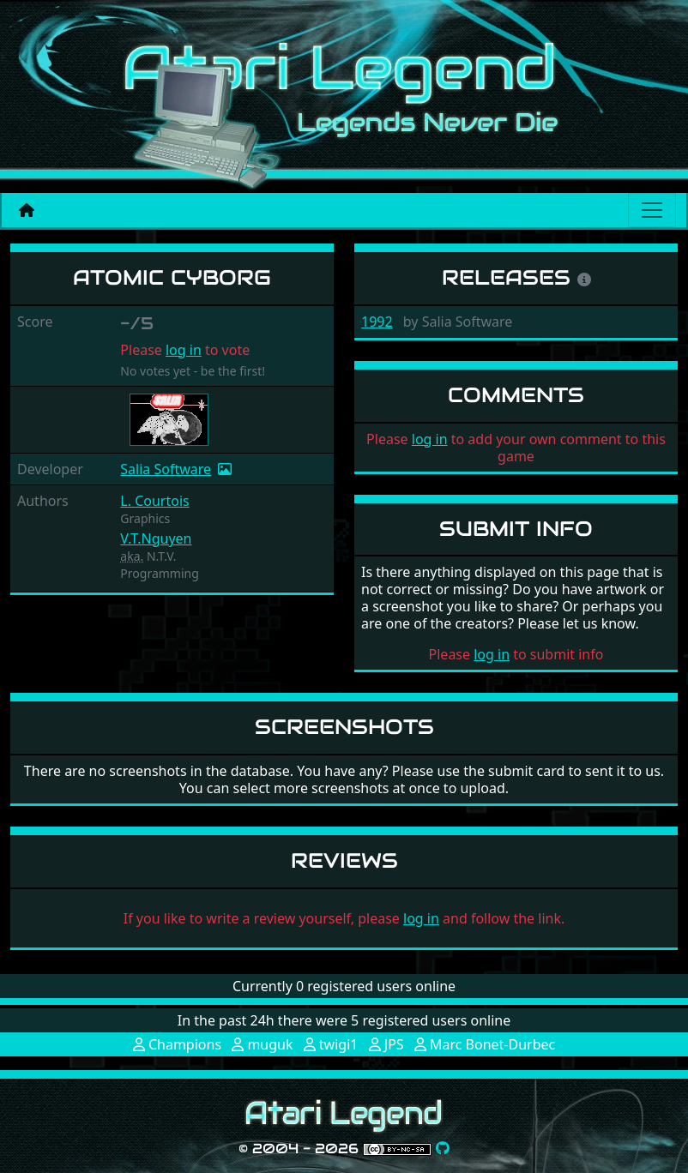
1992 (377, 321)
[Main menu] (652, 210)
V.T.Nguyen (155, 538)
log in (184, 349)
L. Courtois (154, 500)
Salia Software (165, 469)
